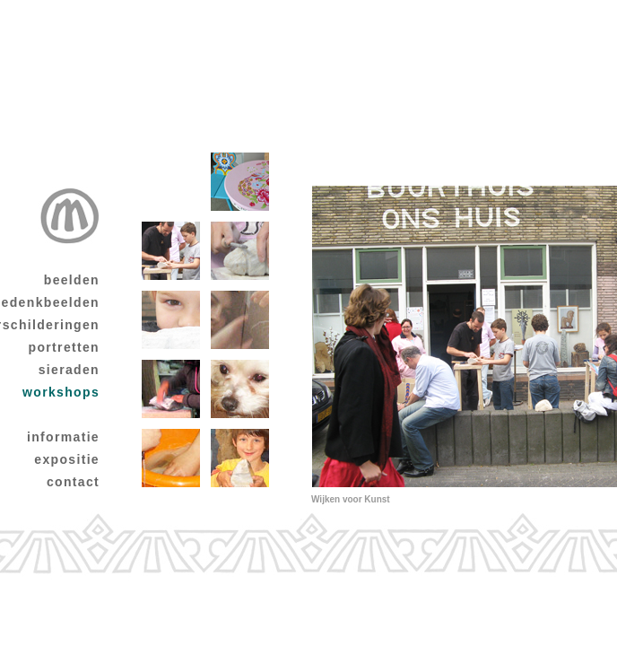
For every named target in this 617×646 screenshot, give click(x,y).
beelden (72, 280)
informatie (63, 437)
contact (73, 482)
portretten (64, 347)
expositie (67, 459)
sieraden (69, 369)
